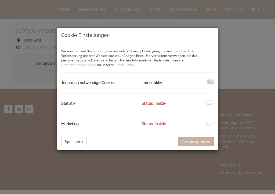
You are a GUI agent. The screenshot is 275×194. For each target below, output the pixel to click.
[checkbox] (210, 81)
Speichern (74, 141)
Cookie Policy (124, 65)
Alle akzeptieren (195, 141)
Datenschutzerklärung (78, 65)
